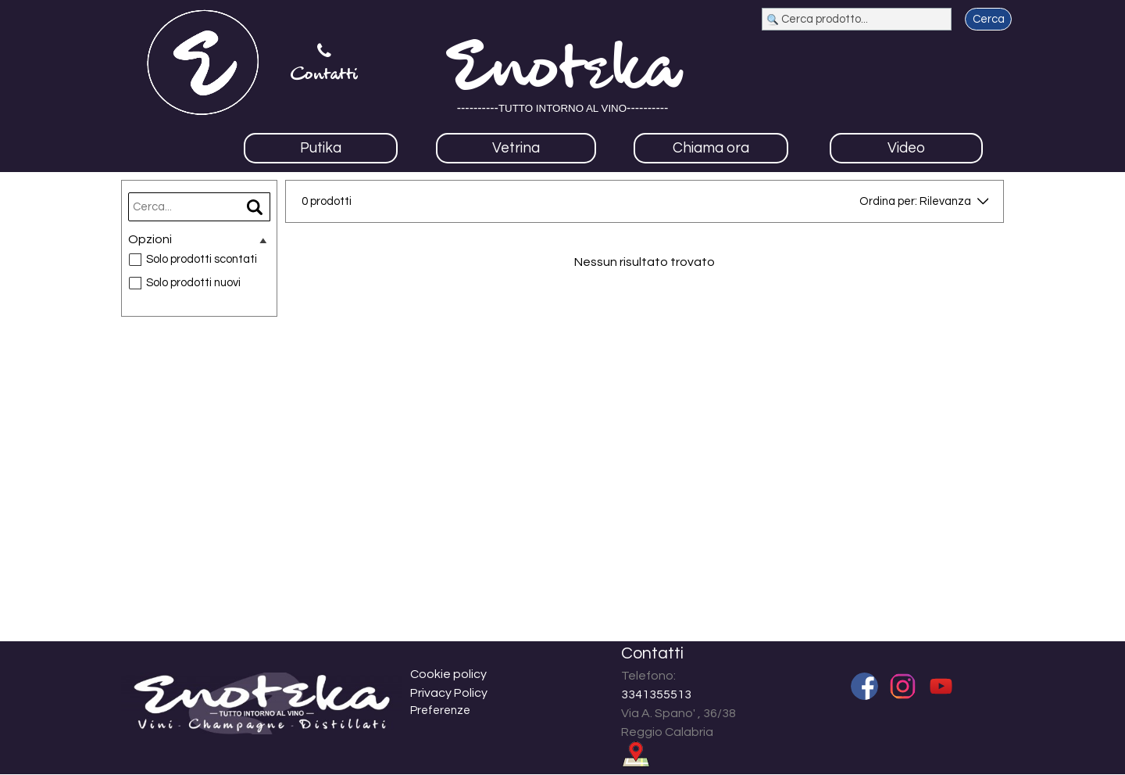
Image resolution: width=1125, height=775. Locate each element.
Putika (320, 148)
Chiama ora (711, 148)
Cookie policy (448, 674)
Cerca (989, 19)
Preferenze (440, 710)
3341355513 (656, 694)
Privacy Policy (449, 693)
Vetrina (516, 148)
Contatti (324, 75)
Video (906, 148)
